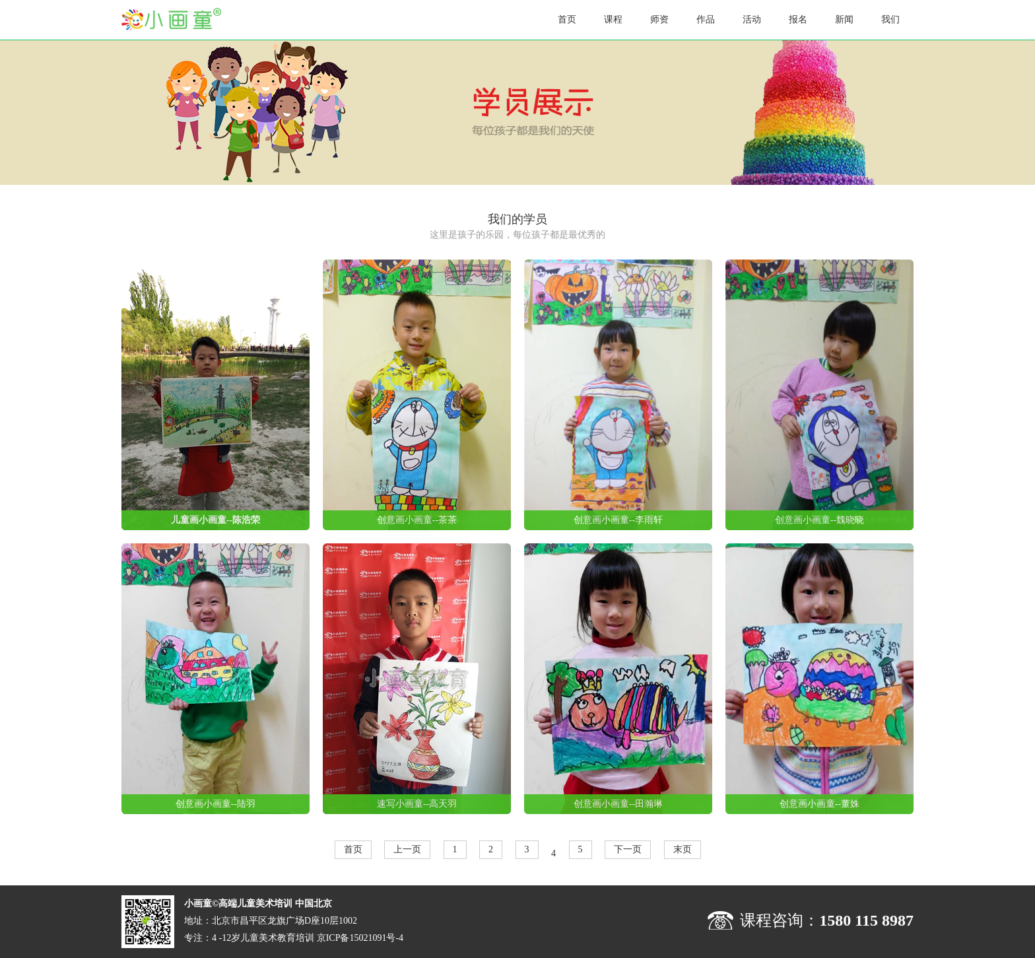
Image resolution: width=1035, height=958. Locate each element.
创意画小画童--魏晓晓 (819, 520)
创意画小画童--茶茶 (417, 520)
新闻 (844, 19)
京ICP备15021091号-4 (360, 938)
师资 (659, 19)
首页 (567, 19)
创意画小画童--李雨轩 (618, 520)
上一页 (407, 849)
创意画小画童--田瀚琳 (618, 804)
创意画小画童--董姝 (819, 804)
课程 (613, 19)
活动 (752, 19)
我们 (890, 19)
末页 (682, 849)
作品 (705, 19)
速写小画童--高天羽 (417, 804)
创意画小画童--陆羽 (215, 804)
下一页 (628, 849)
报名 (798, 19)
